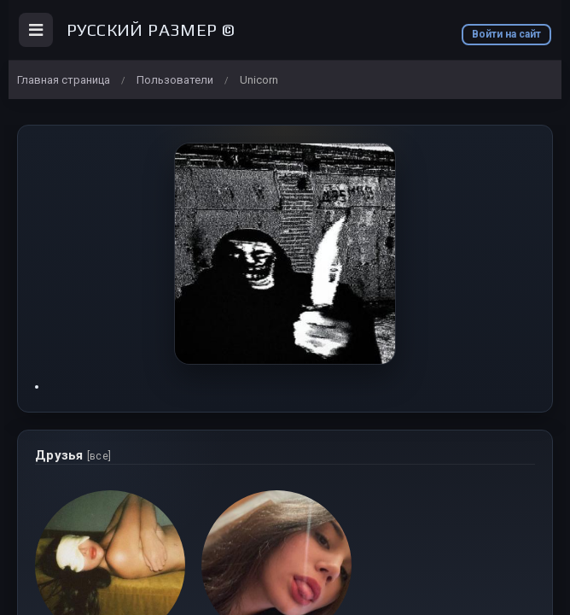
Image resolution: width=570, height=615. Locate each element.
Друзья (73, 455)
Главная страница (63, 79)
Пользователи (175, 79)
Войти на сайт (506, 34)
